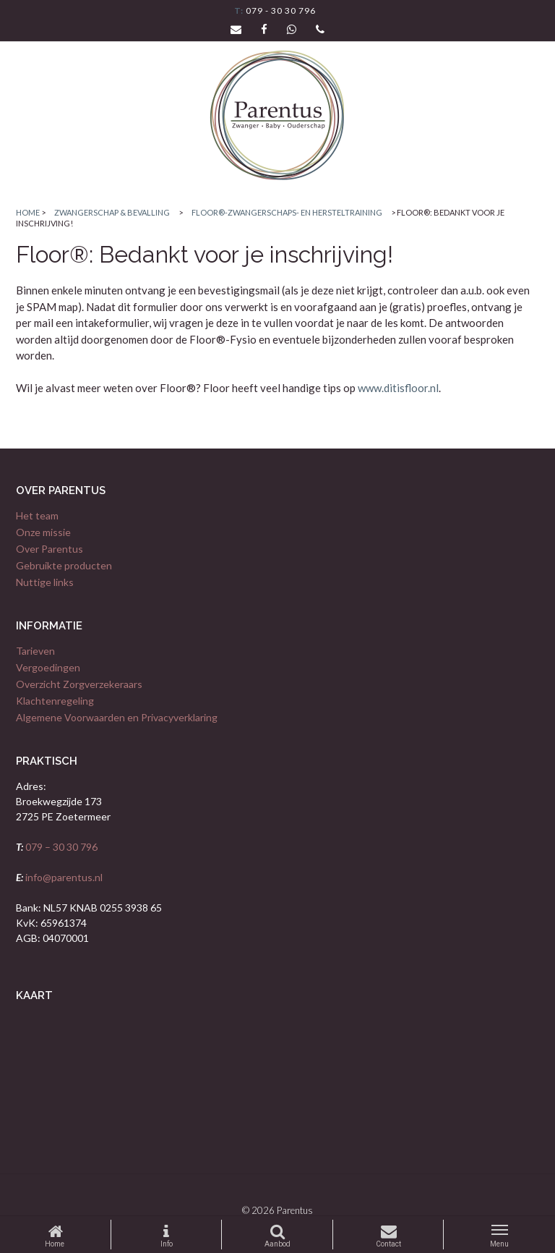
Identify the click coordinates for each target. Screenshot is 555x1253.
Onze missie (43, 532)
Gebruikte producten (64, 565)
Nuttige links (45, 582)
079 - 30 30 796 (280, 10)
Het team (37, 515)
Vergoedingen (48, 667)
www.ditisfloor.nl (398, 387)
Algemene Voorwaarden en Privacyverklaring (117, 717)
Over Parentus (49, 549)
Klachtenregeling (55, 701)
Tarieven (35, 651)
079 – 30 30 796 (60, 847)
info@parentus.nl (63, 877)
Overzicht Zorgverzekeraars (79, 684)
